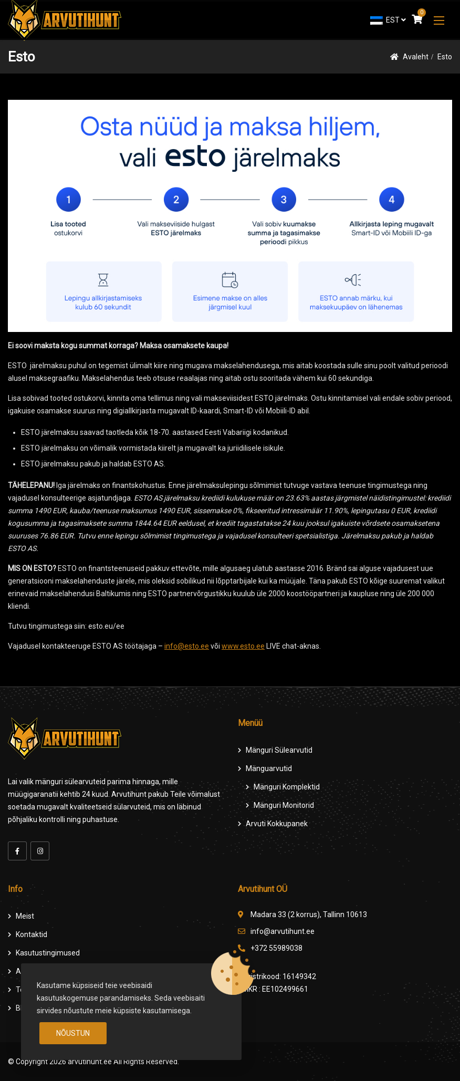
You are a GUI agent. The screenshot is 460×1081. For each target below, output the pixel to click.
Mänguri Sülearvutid (279, 750)
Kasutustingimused (48, 953)
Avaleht (415, 57)
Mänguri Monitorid (284, 805)
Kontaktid (31, 934)
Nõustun (73, 1033)
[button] (439, 20)
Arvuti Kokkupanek (277, 823)
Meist (25, 916)
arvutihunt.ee (90, 1061)
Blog (23, 1008)
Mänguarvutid (269, 768)
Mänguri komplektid (287, 787)
